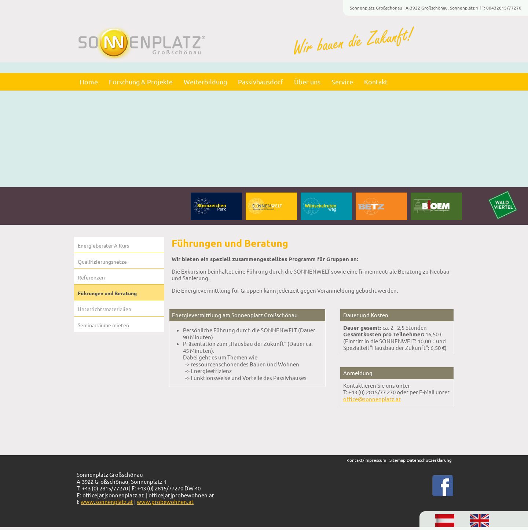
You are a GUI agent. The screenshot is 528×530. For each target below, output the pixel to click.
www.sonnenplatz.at (107, 501)
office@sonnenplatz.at (372, 398)
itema (397, 460)
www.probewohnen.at (165, 501)
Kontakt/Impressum (366, 460)
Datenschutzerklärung (429, 460)
